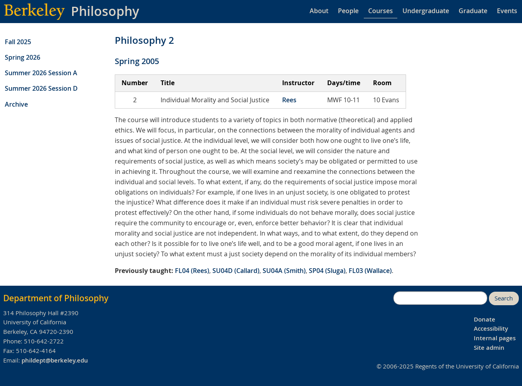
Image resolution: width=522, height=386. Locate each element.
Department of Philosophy (55, 298)
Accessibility (491, 328)
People (348, 10)
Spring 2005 (137, 61)
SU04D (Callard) (235, 270)
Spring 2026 (22, 57)
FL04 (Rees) (192, 270)
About (319, 10)
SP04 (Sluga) (327, 270)
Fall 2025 (18, 41)
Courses (380, 10)
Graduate (473, 10)
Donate (484, 319)
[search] (440, 298)
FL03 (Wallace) (370, 270)
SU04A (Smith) (284, 270)
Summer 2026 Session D (41, 88)
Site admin (489, 347)
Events (507, 10)
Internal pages (495, 338)
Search (504, 298)
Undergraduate (425, 10)
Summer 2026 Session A (41, 72)
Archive (16, 104)
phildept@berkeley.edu (55, 360)
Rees (289, 100)
